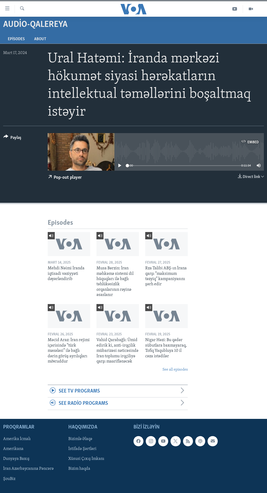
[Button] (12, 138)
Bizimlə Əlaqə (80, 439)
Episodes (16, 39)
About (40, 39)
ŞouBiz (9, 479)
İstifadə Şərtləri (82, 449)
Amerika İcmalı (17, 439)
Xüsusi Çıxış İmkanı (86, 459)
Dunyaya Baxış (16, 459)
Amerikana (13, 449)
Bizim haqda (79, 469)
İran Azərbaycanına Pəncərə (28, 469)
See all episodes (175, 370)
